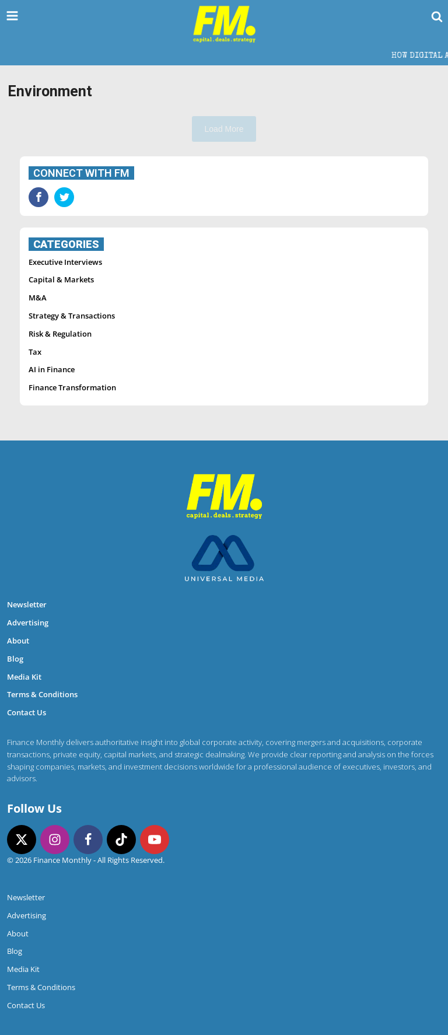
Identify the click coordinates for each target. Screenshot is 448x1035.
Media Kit (24, 677)
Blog (15, 658)
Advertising (27, 622)
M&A (38, 297)
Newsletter (27, 604)
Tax (35, 352)
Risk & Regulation (60, 333)
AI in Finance (52, 369)
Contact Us (26, 712)
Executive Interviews (65, 262)
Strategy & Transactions (72, 315)
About (18, 640)
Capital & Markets (61, 279)
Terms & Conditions (42, 694)
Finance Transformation (72, 387)
